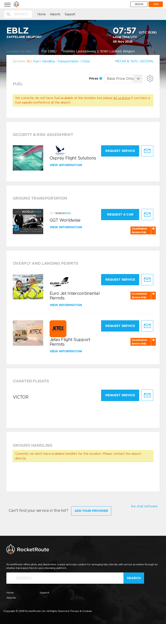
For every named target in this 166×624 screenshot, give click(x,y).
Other (86, 61)
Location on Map (20, 51)
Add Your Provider (91, 511)
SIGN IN (139, 4)
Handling (48, 61)
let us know (121, 98)
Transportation (68, 61)
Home (41, 14)
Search (134, 578)
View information (66, 165)
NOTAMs (146, 61)
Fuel (36, 61)
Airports (55, 14)
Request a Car (120, 214)
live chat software (144, 506)
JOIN (155, 4)
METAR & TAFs (126, 61)
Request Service (120, 151)
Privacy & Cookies (81, 611)
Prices (95, 78)
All (28, 61)
